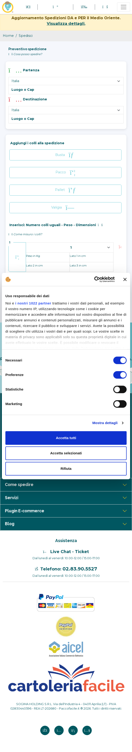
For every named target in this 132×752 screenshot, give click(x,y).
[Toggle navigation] (123, 7)
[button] (55, 7)
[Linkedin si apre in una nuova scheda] (73, 730)
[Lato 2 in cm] (48, 267)
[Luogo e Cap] (66, 89)
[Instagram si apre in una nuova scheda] (59, 730)
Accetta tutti (66, 438)
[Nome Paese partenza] (66, 81)
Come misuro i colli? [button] (25, 234)
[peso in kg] (48, 257)
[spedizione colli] (70, 247)
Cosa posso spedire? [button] (25, 54)
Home (8, 36)
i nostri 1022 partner (33, 303)
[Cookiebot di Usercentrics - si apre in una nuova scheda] (94, 279)
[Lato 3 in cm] (91, 267)
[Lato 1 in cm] (91, 257)
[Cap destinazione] (66, 118)
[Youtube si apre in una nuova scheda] (87, 730)
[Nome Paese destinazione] (66, 110)
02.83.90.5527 (79, 569)
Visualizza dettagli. (66, 23)
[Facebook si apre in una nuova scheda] (45, 730)
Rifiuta (66, 469)
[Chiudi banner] (125, 279)
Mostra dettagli (104, 423)
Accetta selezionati (66, 453)
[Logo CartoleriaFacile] (66, 677)
